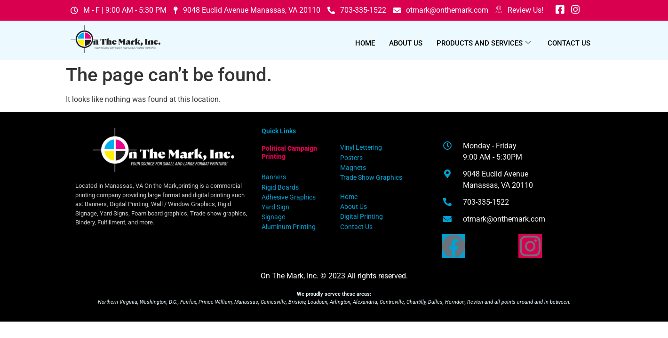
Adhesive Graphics (289, 197)
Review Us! (519, 10)
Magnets (353, 167)
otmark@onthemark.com (440, 10)
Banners (274, 177)
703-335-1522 (356, 10)
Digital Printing (361, 216)
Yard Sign (275, 207)
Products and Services (484, 43)
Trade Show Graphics (371, 177)
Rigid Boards (280, 187)
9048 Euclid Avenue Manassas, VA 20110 (247, 10)
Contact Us (569, 43)
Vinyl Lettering (361, 147)
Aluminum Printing (289, 227)
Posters (351, 158)
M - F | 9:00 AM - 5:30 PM (119, 10)
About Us (405, 43)
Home (365, 43)
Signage (273, 217)
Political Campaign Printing (289, 152)
